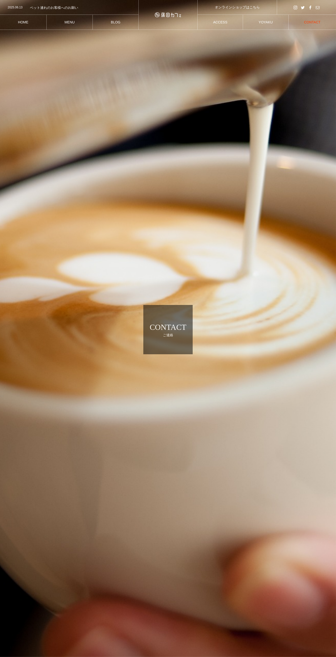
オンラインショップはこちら (237, 7)
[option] (69, 8)
